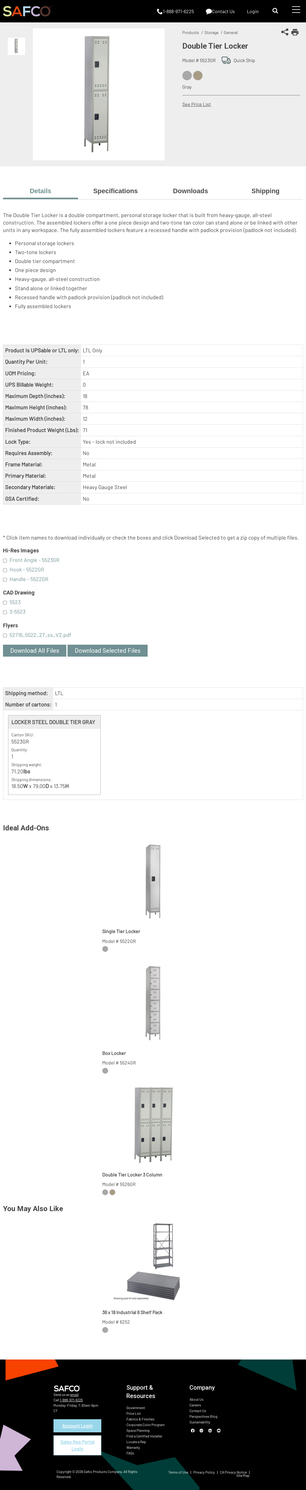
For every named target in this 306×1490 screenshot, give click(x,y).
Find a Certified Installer (144, 1436)
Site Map (243, 1475)
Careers (195, 1405)
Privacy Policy (204, 1472)
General (231, 32)
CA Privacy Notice (233, 1472)
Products (190, 32)
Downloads (190, 191)
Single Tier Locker (121, 931)
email (74, 1394)
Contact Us (197, 1410)
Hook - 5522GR (27, 569)
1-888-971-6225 (71, 1400)
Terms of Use (178, 1472)
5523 (15, 602)
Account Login (77, 1425)
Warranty (133, 1447)
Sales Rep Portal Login (77, 1445)
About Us (196, 1399)
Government (135, 1407)
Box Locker (114, 1053)
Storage (211, 32)
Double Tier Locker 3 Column (132, 1174)
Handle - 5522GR (29, 579)
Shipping (265, 191)
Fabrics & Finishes (140, 1419)
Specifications (115, 191)
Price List (133, 1413)
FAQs (130, 1453)
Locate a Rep (136, 1442)
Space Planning (137, 1430)
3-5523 (17, 611)
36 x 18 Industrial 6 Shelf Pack (132, 1312)
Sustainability (199, 1422)
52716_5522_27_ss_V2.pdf (40, 635)
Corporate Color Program (145, 1425)
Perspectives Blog (203, 1416)
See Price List (196, 104)
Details (40, 191)
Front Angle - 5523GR (34, 560)
